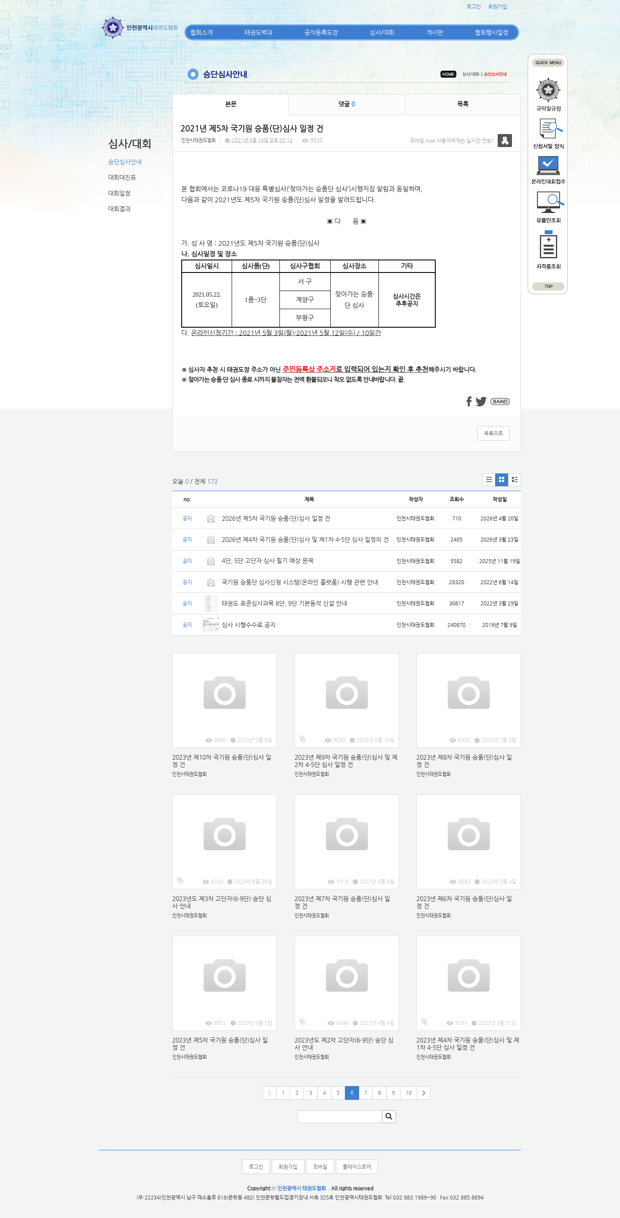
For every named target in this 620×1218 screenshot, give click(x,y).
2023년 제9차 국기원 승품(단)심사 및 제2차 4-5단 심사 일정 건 (345, 761)
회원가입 (497, 6)
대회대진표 (122, 177)
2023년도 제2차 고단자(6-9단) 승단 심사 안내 (344, 1043)
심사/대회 (382, 32)
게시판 (434, 32)
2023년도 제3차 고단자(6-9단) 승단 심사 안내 (221, 902)
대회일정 (119, 193)
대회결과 (119, 208)
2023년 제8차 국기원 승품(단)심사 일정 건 (464, 761)
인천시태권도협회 (198, 140)
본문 (230, 103)
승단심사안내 (125, 161)
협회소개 (201, 32)
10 (409, 1093)
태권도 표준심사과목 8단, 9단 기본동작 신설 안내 (284, 603)
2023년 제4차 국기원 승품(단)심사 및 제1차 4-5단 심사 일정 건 (467, 1043)
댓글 (346, 103)
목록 (462, 103)
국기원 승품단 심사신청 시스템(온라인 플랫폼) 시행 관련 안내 (300, 582)
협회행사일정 (491, 32)
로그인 (474, 6)
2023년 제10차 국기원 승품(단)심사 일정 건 (221, 761)
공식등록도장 (321, 32)
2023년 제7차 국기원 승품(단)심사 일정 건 (342, 902)
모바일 (320, 1167)
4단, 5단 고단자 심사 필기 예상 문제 (267, 560)
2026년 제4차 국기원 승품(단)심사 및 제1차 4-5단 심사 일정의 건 (305, 539)
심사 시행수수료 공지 (249, 624)
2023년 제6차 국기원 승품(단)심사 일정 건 (464, 902)
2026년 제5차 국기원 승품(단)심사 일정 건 (276, 518)
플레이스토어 (357, 1167)
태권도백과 (259, 32)
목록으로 (493, 433)
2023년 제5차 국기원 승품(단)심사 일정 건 (220, 1043)
